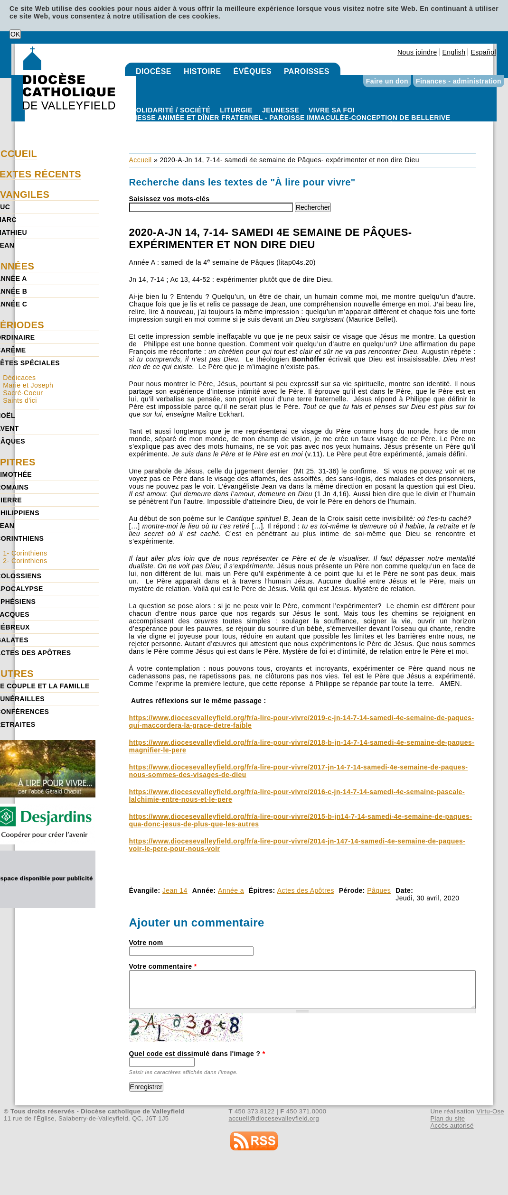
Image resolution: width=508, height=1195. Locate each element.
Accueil (140, 160)
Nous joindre (417, 52)
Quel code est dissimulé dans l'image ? (197, 1053)
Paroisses (306, 71)
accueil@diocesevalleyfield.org (274, 1118)
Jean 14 (175, 890)
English (454, 52)
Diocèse (153, 71)
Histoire (202, 71)
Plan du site (447, 1118)
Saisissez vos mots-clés (169, 199)
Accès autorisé (451, 1125)
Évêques (253, 71)
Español (483, 52)
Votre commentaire (163, 966)
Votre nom (146, 942)
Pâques (379, 890)
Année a (231, 890)
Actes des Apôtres (305, 890)
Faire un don (387, 81)
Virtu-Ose (490, 1111)
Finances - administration (458, 81)
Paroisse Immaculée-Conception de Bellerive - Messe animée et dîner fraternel (291, 125)
